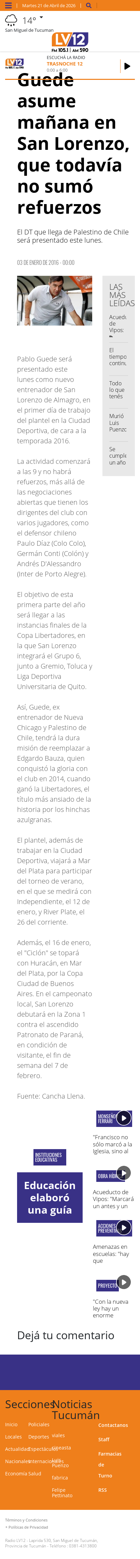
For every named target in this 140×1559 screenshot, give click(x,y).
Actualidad (17, 1449)
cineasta (61, 1447)
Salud (34, 1473)
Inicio (11, 1424)
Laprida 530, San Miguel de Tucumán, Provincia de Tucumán (51, 1543)
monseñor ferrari (108, 1119)
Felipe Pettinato (62, 1493)
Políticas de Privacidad (28, 1527)
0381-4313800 (83, 1546)
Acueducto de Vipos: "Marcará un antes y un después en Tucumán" (113, 1206)
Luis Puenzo (60, 1463)
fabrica (60, 1477)
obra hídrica (110, 1176)
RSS (102, 1490)
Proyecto (107, 1285)
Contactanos (113, 1425)
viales (58, 1435)
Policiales (39, 1424)
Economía (16, 1473)
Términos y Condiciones (26, 1519)
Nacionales (17, 1461)
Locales (13, 1436)
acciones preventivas (110, 1228)
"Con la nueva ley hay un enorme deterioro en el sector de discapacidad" (112, 1319)
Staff (103, 1439)
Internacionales (46, 1461)
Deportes (38, 1436)
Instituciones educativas (48, 1157)
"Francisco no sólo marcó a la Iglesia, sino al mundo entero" (112, 1147)
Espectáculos (43, 1449)
